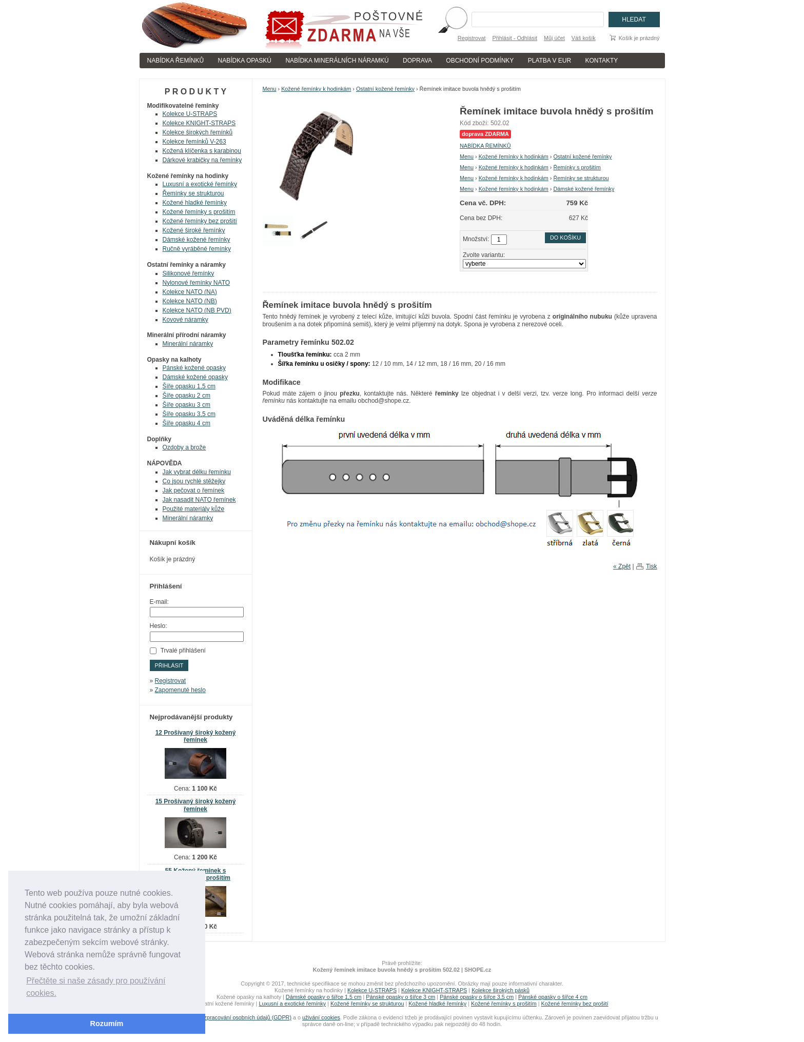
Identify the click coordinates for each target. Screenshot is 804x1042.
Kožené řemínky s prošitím (199, 211)
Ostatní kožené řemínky (385, 89)
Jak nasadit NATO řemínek (199, 499)
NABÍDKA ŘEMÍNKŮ (175, 60)
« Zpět (622, 566)
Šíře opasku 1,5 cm (189, 386)
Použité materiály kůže (194, 509)
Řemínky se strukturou (581, 178)
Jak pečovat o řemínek (194, 490)
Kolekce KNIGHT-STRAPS (199, 123)
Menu (270, 89)
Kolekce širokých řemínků (198, 132)
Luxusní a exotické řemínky (200, 184)
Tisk (651, 566)
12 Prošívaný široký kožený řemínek (195, 736)
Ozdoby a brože (184, 447)
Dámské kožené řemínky (583, 189)
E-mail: (159, 601)
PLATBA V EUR (549, 60)
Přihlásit (169, 665)
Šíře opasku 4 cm (186, 423)
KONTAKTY (601, 60)
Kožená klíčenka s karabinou (202, 150)
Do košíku (565, 237)
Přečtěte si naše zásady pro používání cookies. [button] (95, 986)
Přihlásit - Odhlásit (514, 38)
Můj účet (554, 38)
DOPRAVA (417, 60)
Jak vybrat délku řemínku (197, 472)
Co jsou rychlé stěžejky (194, 481)
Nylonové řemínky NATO (196, 282)
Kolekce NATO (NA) (190, 292)
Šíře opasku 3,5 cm (189, 414)
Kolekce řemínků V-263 (194, 141)
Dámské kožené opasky (195, 377)
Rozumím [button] (107, 1023)
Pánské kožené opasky (194, 367)
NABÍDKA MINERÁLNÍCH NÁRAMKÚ (336, 60)
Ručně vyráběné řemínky (197, 248)
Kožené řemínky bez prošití (200, 221)
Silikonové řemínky (188, 273)
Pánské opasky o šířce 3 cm (400, 997)
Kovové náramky (185, 319)
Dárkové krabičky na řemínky (202, 160)
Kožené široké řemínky (194, 230)
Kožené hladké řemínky (195, 202)
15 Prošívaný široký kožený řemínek (195, 805)
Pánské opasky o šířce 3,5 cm (477, 997)
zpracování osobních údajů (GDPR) (247, 1017)
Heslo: (158, 626)
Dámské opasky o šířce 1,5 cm (324, 997)
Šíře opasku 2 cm (186, 395)
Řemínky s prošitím (576, 167)
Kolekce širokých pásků (501, 990)
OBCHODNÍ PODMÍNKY (480, 60)
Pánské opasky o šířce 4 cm (552, 997)
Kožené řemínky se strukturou (367, 1003)
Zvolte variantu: (484, 255)
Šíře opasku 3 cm (186, 404)
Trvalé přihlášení (183, 650)
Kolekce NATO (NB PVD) (197, 310)
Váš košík (584, 38)
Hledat (633, 19)
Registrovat (472, 38)
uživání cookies (321, 1017)
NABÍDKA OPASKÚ (244, 60)
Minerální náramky (188, 343)
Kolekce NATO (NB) (190, 301)
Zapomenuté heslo (180, 690)
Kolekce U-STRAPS (190, 113)
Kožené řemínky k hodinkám (316, 89)
